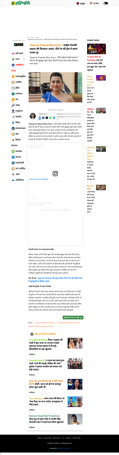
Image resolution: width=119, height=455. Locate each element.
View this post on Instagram (38, 179)
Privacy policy (76, 438)
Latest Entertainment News (45, 323)
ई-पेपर (94, 3)
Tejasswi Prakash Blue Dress (68, 323)
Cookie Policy (47, 438)
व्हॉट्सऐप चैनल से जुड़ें (73, 317)
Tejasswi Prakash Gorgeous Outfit (41, 326)
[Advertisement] (61, 21)
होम (28, 37)
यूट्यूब (80, 3)
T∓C (62, 438)
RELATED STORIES (45, 334)
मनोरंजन (37, 37)
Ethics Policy (56, 438)
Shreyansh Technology (63, 448)
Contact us (68, 438)
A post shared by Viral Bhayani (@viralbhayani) (55, 210)
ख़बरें (32, 37)
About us (40, 438)
